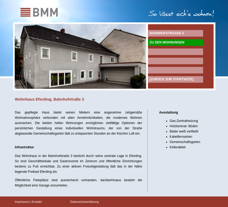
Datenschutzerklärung (84, 201)
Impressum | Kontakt (28, 201)
